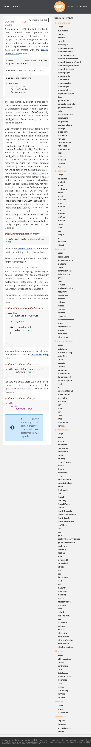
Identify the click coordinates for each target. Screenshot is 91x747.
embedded (63, 472)
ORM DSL (36, 173)
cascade (61, 363)
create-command (66, 48)
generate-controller (67, 104)
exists (60, 486)
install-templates (66, 114)
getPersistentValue (66, 542)
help (60, 111)
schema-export (65, 149)
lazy (59, 405)
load (60, 580)
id (59, 387)
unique (61, 234)
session (61, 330)
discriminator (64, 373)
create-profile (64, 76)
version (61, 426)
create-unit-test (65, 90)
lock (60, 584)
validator (62, 241)
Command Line (62, 22)
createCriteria (64, 462)
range (60, 224)
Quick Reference (63, 18)
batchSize (62, 356)
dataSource (63, 673)
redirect (61, 302)
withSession (63, 643)
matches (62, 199)
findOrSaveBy (64, 518)
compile (61, 37)
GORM (45, 258)
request (61, 309)
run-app (61, 139)
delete (61, 465)
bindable (62, 182)
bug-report (63, 30)
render (61, 305)
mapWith (62, 588)
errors (61, 278)
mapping (62, 594)
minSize (61, 213)
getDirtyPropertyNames (69, 539)
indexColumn (64, 394)
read (60, 608)
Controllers (60, 249)
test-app (61, 163)
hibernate (62, 680)
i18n (60, 683)
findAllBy (62, 500)
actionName (63, 257)
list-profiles (63, 121)
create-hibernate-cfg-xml (69, 62)
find (59, 493)
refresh (61, 612)
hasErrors (62, 291)
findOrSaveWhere (66, 521)
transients (62, 622)
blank (60, 185)
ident (60, 556)
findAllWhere (64, 504)
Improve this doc (38, 20)
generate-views (65, 107)
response (62, 316)
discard (61, 469)
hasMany (62, 549)
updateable (63, 422)
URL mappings (64, 659)
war (59, 167)
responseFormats (66, 319)
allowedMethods (65, 260)
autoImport (63, 349)
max (60, 203)
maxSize (61, 206)
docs (60, 97)
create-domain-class (67, 55)
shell (60, 153)
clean (60, 34)
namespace (63, 295)
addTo (61, 437)
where (61, 629)
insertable (62, 398)
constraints (63, 451)
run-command (64, 142)
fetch (60, 384)
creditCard (63, 189)
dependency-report (66, 93)
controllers (63, 666)
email (60, 192)
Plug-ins (59, 651)
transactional (64, 712)
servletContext (64, 326)
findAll (61, 497)
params (61, 298)
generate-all (63, 100)
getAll (60, 535)
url (59, 238)
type (60, 418)
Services (59, 701)
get (59, 532)
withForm (62, 333)
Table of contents (11, 6)
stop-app (62, 159)
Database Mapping (64, 341)
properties (62, 605)
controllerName (65, 270)
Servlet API (60, 716)
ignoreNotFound (65, 391)
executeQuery (64, 479)
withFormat (63, 337)
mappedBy (63, 591)
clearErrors (63, 448)
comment (62, 370)
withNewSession (65, 640)
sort (59, 412)
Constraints (61, 170)
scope (60, 323)
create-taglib (64, 86)
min (59, 210)
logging (61, 687)
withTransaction (65, 647)
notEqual (62, 217)
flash (60, 281)
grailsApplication (65, 288)
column (61, 366)
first (60, 528)
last (59, 570)
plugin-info (63, 132)
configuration (25, 248)
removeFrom (64, 615)
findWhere (62, 525)
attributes (62, 178)
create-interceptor (66, 69)
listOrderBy (63, 577)
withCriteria (63, 636)
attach (61, 441)
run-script (62, 145)
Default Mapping (39, 354)
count (60, 455)
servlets (61, 697)
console (61, 41)
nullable (61, 220)
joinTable (62, 401)
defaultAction (64, 274)
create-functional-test (68, 58)
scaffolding (63, 690)
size (59, 231)
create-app (63, 44)
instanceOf (63, 560)
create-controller (65, 51)
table (60, 415)
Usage (60, 26)
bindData (62, 264)
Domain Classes (63, 429)
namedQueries (64, 601)
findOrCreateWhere (67, 514)
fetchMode (63, 490)
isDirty (61, 567)
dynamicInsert (64, 377)
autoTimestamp (65, 352)
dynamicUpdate (65, 380)
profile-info (63, 135)
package (61, 128)
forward (61, 284)
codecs (61, 662)
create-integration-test (68, 65)
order (60, 408)
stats (60, 156)
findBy (61, 507)
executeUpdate (65, 483)
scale (60, 227)
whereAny (62, 633)
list (59, 574)
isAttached (63, 563)
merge (61, 598)
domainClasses (65, 676)
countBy (61, 458)
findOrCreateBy (65, 511)
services (61, 694)
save (60, 619)
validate (61, 626)
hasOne (61, 553)
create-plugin (64, 72)
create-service (64, 83)
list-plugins (63, 118)
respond (61, 312)
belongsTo (62, 444)
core (60, 669)
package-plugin (65, 125)
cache (60, 359)
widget (61, 245)
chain (60, 267)
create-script (64, 79)
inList (60, 196)
